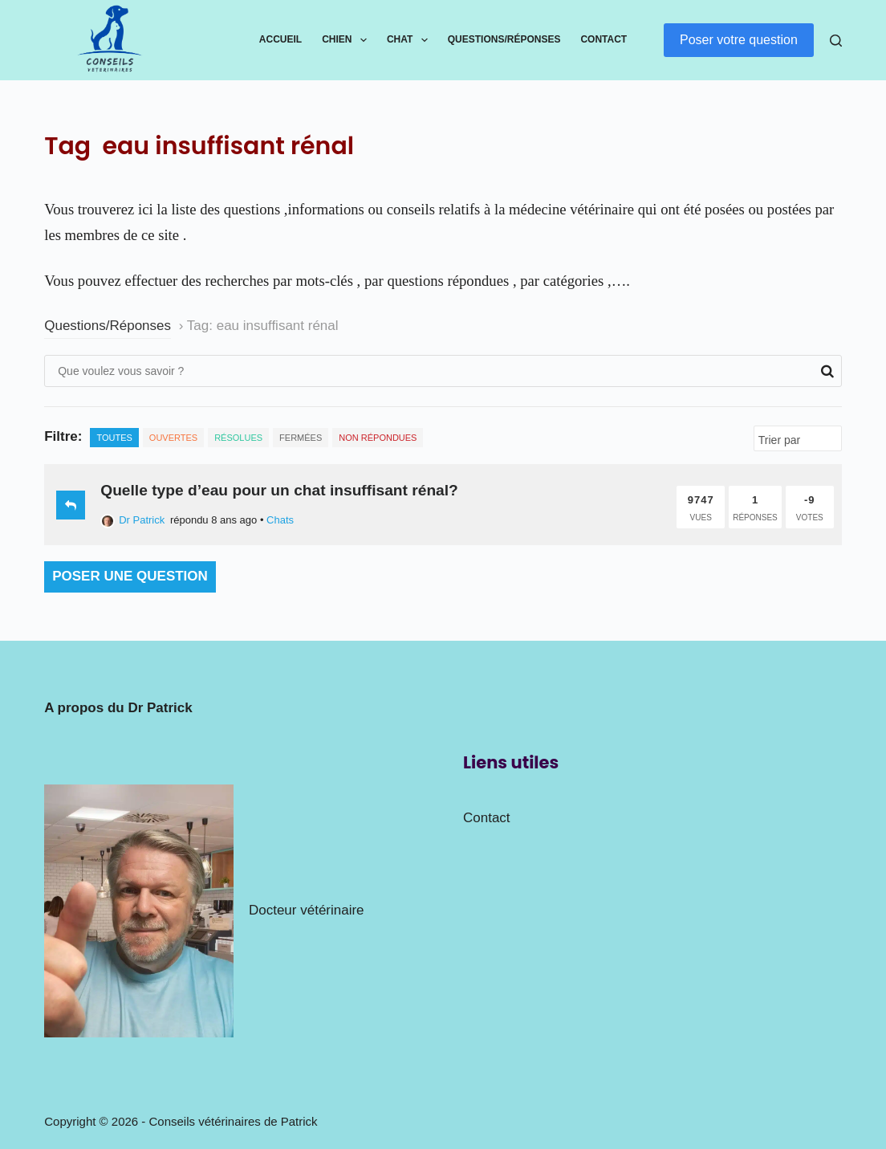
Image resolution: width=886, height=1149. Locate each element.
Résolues (238, 437)
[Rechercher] (836, 41)
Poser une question (130, 576)
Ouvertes (173, 437)
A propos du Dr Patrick (118, 707)
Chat (410, 40)
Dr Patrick (132, 520)
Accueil (280, 39)
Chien (347, 40)
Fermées (300, 437)
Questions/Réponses (504, 39)
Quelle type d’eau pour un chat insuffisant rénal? (279, 490)
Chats (280, 520)
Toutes (114, 437)
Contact (603, 39)
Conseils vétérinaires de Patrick (233, 1121)
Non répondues (378, 437)
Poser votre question (739, 40)
